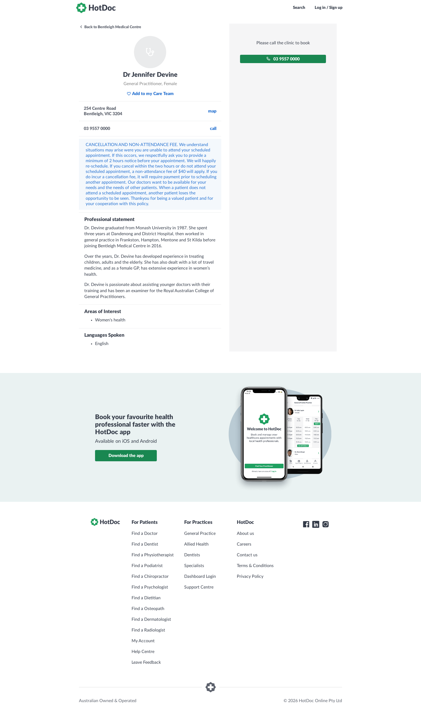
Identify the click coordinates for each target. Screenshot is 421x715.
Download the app (126, 455)
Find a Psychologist (150, 587)
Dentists (192, 555)
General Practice (200, 533)
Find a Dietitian (146, 598)
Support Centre (198, 587)
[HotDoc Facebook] (306, 524)
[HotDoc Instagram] (325, 524)
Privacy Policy (250, 576)
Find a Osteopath (148, 609)
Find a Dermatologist (151, 619)
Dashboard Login (200, 576)
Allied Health (196, 544)
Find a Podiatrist (147, 566)
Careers (244, 544)
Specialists (194, 566)
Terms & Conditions (255, 566)
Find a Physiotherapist (153, 555)
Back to (110, 27)
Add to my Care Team (150, 94)
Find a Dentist (145, 544)
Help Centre (143, 651)
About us (245, 533)
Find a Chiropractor (150, 576)
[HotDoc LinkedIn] (316, 524)
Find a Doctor (145, 533)
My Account (143, 641)
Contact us (247, 555)
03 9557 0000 (283, 59)
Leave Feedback (146, 662)
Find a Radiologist (148, 630)
